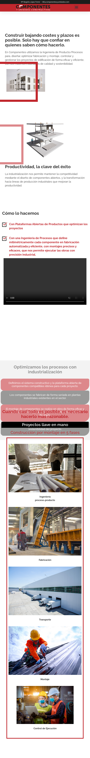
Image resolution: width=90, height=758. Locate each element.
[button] (76, 7)
